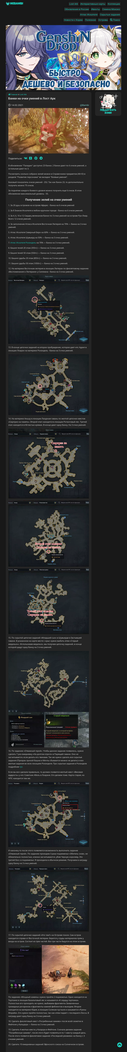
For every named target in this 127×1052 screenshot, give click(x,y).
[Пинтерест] (35, 158)
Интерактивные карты (92, 3)
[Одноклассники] (30, 158)
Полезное (90, 20)
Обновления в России (77, 9)
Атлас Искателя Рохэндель (23, 242)
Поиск (115, 20)
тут (21, 766)
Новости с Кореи (73, 20)
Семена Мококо (111, 9)
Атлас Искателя (88, 14)
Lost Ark (73, 3)
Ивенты (95, 9)
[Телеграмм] (41, 158)
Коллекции (114, 3)
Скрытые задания (110, 14)
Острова (103, 20)
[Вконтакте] (25, 158)
